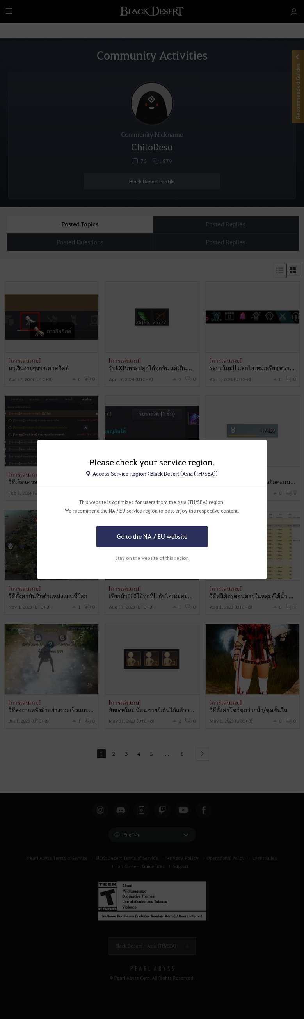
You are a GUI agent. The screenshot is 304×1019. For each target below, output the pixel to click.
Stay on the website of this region (152, 558)
